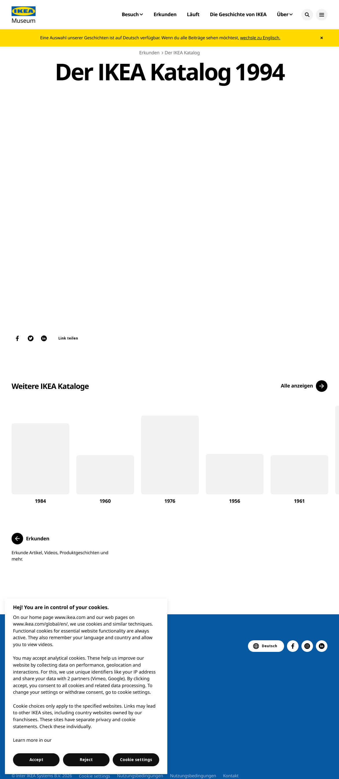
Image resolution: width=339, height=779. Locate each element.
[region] (86, 686)
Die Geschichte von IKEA (238, 14)
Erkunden (164, 14)
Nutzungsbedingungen (140, 776)
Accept (36, 759)
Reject (86, 759)
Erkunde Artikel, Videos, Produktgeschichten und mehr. (60, 556)
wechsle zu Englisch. (260, 38)
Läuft (193, 14)
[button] (307, 15)
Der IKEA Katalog (182, 52)
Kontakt (231, 776)
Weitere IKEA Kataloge (50, 386)
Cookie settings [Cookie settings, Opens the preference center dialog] (136, 759)
